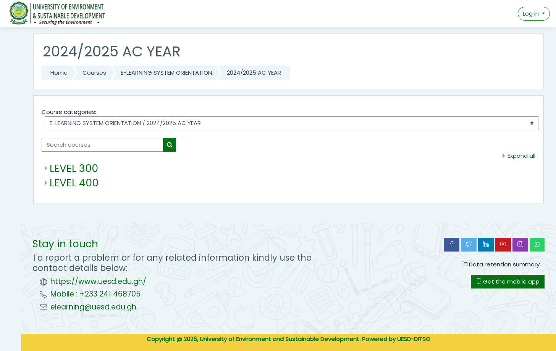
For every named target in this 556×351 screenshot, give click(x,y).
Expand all (521, 156)
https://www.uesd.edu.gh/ (98, 281)
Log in (531, 14)
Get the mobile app (508, 281)
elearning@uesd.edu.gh (93, 307)
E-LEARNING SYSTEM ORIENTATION (166, 73)
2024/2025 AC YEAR (254, 73)
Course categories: (69, 112)
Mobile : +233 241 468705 (95, 294)
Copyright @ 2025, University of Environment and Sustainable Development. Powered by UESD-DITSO (288, 339)
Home (59, 73)
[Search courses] (102, 145)
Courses (94, 73)
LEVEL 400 (74, 183)
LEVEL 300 (74, 168)
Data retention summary (501, 264)
